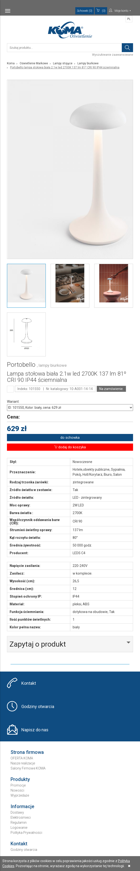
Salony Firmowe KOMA (28, 768)
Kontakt (28, 683)
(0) (100, 10)
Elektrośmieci (21, 817)
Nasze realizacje (23, 763)
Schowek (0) (84, 10)
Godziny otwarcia (37, 706)
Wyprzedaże (20, 795)
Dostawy (17, 812)
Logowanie (19, 827)
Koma (11, 63)
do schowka (70, 437)
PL (128, 19)
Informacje (22, 806)
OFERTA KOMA (22, 758)
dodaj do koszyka (70, 447)
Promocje (18, 785)
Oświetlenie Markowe (34, 63)
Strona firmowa (27, 752)
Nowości (17, 790)
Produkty (20, 779)
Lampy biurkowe (88, 63)
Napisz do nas (34, 729)
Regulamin (19, 822)
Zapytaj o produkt (38, 644)
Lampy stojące (62, 63)
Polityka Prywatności (26, 833)
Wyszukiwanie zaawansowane (112, 54)
